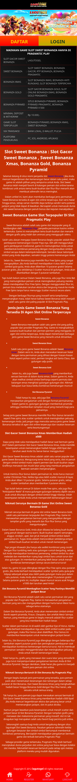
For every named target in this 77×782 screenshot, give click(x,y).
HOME (9, 776)
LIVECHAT (67, 776)
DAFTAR (19, 41)
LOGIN (57, 41)
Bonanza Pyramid (60, 397)
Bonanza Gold (46, 373)
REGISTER (29, 776)
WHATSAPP (48, 776)
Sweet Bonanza (55, 176)
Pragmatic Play (29, 228)
